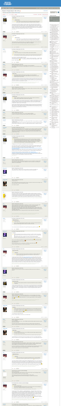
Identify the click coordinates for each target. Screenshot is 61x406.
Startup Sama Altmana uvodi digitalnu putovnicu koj (55, 101)
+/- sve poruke (35, 14)
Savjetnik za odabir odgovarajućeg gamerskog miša (55, 74)
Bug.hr (3, 8)
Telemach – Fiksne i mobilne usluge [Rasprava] (55, 111)
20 (12, 14)
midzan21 (4, 16)
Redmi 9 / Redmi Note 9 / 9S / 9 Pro (17, 64)
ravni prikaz (39, 14)
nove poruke (51, 8)
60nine (4, 64)
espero (4, 218)
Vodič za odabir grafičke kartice (54, 50)
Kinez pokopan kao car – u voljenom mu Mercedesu (55, 68)
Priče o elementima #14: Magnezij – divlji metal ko (54, 122)
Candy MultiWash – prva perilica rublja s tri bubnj (54, 80)
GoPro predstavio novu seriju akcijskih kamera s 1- (55, 109)
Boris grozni (5, 168)
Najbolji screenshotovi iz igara (54, 57)
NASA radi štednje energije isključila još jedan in (55, 25)
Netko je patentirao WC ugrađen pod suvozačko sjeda (54, 72)
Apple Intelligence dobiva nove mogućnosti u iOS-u (54, 99)
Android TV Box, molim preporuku (54, 103)
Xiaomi (13, 8)
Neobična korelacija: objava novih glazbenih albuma (55, 31)
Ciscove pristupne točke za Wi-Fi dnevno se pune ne (55, 86)
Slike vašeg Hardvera (54, 60)
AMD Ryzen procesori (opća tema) (55, 54)
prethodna (3, 14)
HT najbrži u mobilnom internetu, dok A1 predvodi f (55, 96)
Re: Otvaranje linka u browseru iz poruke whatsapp (20, 404)
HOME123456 (5, 179)
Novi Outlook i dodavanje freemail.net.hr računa (54, 28)
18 (9, 14)
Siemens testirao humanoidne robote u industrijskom (54, 70)
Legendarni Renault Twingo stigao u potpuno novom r (55, 55)
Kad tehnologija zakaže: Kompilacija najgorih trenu (55, 66)
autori (55, 8)
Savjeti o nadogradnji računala (54, 62)
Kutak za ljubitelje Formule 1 (55, 105)
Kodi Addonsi (53, 44)
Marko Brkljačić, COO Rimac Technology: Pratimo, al (55, 40)
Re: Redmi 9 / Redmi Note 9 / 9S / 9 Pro (18, 16)
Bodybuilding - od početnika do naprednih (55, 127)
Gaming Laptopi (53, 123)
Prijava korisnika (53, 15)
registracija (40, 8)
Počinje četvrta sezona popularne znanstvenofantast (54, 59)
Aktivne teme (52, 23)
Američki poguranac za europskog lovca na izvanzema (54, 126)
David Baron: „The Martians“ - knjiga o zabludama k (54, 79)
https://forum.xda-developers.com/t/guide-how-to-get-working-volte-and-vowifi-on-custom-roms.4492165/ (25, 152)
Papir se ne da (53, 92)
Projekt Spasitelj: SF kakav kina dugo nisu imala (55, 35)
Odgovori (45, 17)
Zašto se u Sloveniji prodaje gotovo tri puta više (55, 112)
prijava (37, 8)
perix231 (4, 87)
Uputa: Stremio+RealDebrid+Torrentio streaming (55, 94)
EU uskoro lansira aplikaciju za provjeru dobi (55, 26)
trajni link (42, 31)
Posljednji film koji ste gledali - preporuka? (54, 65)
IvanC (4, 370)
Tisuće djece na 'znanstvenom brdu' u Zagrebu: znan (54, 108)
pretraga (57, 8)
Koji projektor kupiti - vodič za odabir (55, 45)
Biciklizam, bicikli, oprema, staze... (55, 47)
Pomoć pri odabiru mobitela (55, 95)
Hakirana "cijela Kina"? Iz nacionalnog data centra (54, 98)
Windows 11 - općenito (54, 41)
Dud (3, 203)
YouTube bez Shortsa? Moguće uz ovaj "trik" (54, 114)
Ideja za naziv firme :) (54, 32)
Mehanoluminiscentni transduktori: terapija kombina (54, 118)
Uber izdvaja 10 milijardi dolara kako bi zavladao (54, 89)
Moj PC (4, 31)
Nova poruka (46, 10)
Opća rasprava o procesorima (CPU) (54, 91)
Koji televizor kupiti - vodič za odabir (55, 48)
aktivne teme (44, 8)
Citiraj (45, 18)
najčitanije (48, 8)
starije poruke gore (45, 14)
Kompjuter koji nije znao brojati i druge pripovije (54, 33)
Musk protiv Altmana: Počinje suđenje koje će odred (54, 88)
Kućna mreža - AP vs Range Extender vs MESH (55, 63)
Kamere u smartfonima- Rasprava (54, 76)
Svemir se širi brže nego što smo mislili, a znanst (55, 83)
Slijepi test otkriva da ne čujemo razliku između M (54, 36)
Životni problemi (53, 51)
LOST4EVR (5, 127)
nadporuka (45, 31)
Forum (6, 8)
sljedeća (16, 14)
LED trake (52, 81)
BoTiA (4, 49)
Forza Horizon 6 (53, 75)
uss (3, 192)
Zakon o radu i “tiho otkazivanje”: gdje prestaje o (55, 43)
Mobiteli (9, 8)
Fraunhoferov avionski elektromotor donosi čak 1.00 (54, 116)
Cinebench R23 (53, 52)
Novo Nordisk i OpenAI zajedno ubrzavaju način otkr (54, 120)
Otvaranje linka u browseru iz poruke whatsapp (19, 370)
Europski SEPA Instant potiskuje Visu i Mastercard (55, 84)
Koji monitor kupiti (53, 102)
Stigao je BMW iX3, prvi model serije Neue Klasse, (55, 29)
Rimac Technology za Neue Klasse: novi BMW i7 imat (55, 38)
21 (13, 14)
